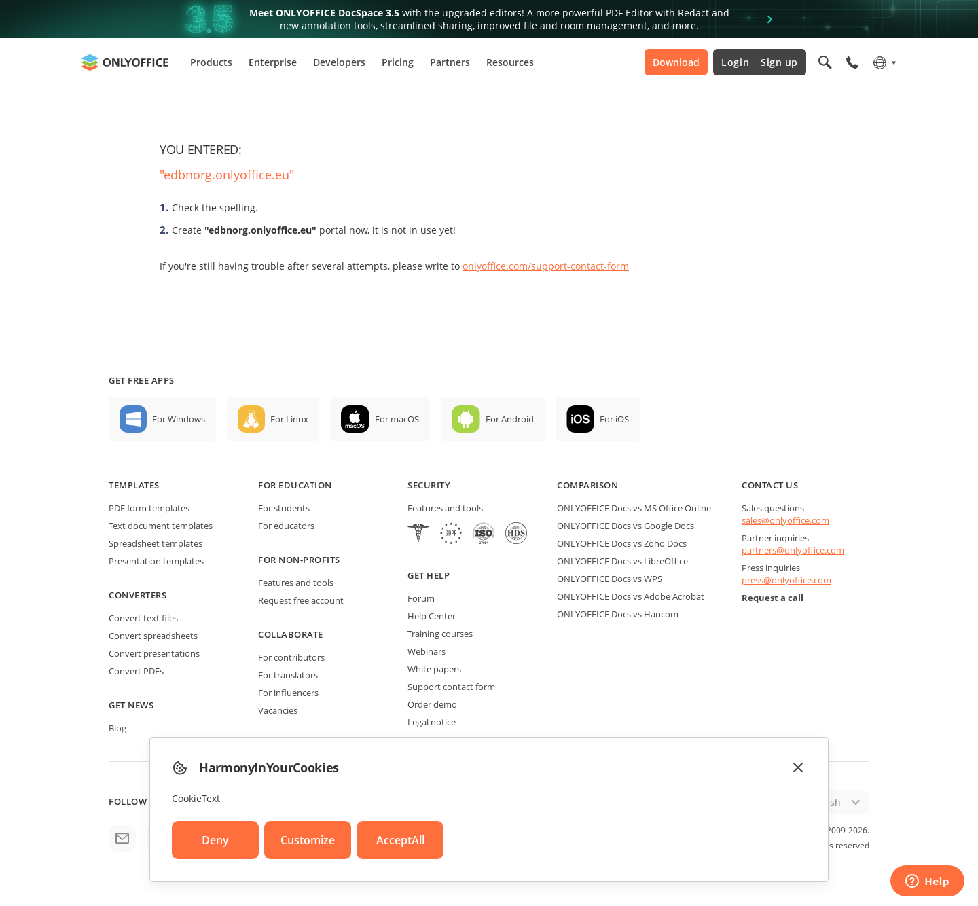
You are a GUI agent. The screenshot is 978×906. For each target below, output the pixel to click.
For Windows (178, 419)
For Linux (289, 419)
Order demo (432, 704)
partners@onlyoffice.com (793, 550)
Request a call (772, 598)
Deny (215, 840)
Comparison (587, 485)
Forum (421, 598)
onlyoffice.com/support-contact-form (546, 265)
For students (284, 508)
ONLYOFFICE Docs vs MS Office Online (634, 508)
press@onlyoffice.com (786, 580)
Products (211, 62)
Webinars (427, 651)
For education (295, 485)
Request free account (301, 600)
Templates (134, 485)
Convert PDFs (136, 671)
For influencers (288, 693)
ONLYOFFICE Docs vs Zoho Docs (622, 543)
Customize (307, 840)
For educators (286, 526)
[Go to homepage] (125, 62)
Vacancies (277, 710)
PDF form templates (149, 508)
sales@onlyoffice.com (785, 520)
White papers (434, 669)
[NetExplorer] (483, 534)
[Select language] (883, 62)
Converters (137, 595)
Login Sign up (759, 62)
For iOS (614, 419)
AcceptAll (400, 840)
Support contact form (451, 687)
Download (676, 62)
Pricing (398, 62)
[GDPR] (451, 534)
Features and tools (295, 583)
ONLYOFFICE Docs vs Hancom (617, 614)
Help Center (432, 616)
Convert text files (143, 618)
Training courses (440, 634)
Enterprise (273, 62)
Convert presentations (154, 653)
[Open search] (825, 62)
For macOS (397, 419)
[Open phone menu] (852, 62)
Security (429, 485)
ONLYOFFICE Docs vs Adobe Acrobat (630, 596)
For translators (288, 675)
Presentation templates (156, 561)
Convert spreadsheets (153, 636)
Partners (450, 62)
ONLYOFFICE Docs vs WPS (609, 579)
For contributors (291, 657)
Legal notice (432, 722)
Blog (117, 728)
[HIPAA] (418, 534)
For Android (510, 419)
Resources (510, 62)
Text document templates (161, 526)
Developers (339, 62)
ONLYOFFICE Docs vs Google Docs (625, 526)
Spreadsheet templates (155, 543)
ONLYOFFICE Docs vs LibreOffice (622, 561)
